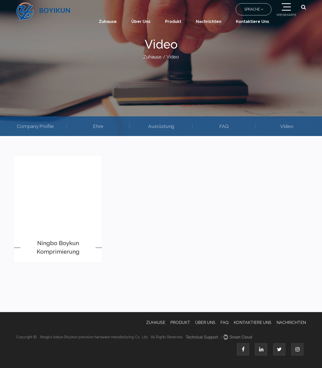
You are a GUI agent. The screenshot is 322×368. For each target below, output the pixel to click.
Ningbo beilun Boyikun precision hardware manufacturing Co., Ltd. (94, 337)
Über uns (140, 21)
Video (286, 126)
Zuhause (108, 21)
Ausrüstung (161, 126)
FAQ (224, 126)
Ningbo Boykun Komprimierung (58, 247)
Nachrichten (208, 21)
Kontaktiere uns (252, 21)
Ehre (98, 126)
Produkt (173, 21)
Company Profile (35, 126)
